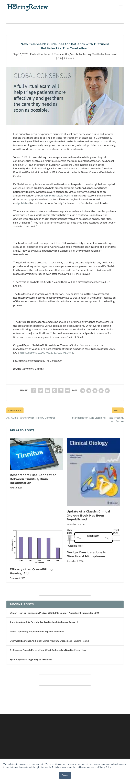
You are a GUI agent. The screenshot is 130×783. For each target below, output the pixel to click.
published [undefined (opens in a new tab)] (24, 203)
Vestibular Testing (80, 54)
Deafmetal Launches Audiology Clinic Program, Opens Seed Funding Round (49, 640)
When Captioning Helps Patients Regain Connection (37, 631)
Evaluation (36, 54)
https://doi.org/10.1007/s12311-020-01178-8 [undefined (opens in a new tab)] (46, 352)
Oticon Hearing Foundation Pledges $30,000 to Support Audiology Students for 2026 (54, 612)
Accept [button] (65, 775)
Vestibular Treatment (104, 54)
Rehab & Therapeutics (56, 54)
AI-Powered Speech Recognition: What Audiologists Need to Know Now (48, 650)
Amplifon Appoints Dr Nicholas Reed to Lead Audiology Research (44, 622)
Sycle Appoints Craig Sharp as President (31, 659)
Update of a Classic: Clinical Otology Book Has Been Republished (88, 515)
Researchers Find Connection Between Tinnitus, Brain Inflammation (33, 479)
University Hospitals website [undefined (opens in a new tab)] (56, 195)
